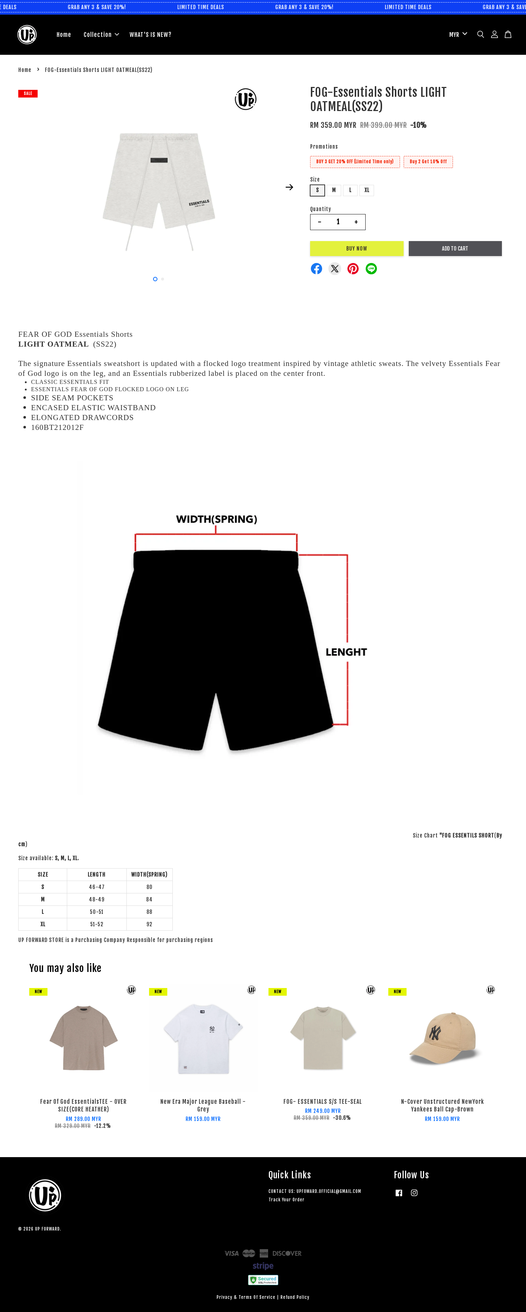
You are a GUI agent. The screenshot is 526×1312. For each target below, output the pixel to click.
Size (315, 179)
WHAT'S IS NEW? (151, 34)
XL (367, 190)
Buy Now (356, 248)
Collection (101, 34)
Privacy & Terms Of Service (246, 1297)
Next (289, 187)
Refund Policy (295, 1297)
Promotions (324, 147)
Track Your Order (286, 1199)
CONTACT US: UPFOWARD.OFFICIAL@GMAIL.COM (314, 1191)
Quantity (320, 209)
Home (64, 34)
